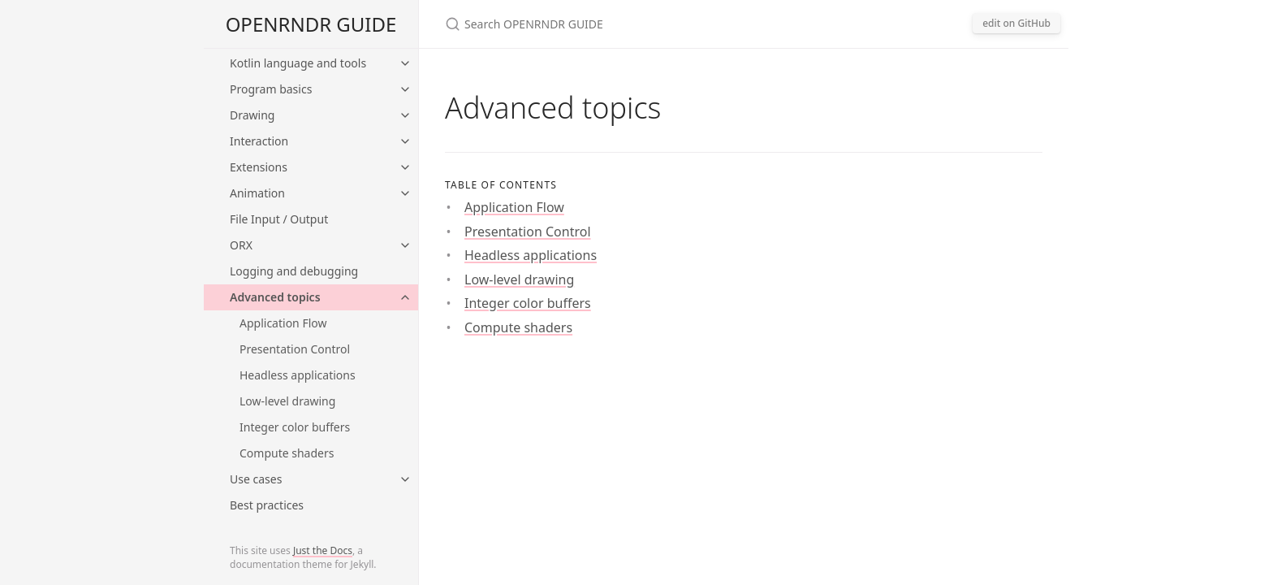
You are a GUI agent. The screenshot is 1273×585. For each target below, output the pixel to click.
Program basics (271, 89)
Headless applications (297, 375)
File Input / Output (279, 219)
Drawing (252, 115)
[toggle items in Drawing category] (405, 115)
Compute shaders (286, 453)
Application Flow (282, 323)
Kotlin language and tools (298, 63)
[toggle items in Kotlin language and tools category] (405, 63)
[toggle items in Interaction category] (405, 141)
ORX (241, 245)
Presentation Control (294, 349)
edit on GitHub (1016, 23)
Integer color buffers (294, 427)
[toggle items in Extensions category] (405, 167)
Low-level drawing (287, 401)
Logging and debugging (294, 271)
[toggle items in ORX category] (405, 245)
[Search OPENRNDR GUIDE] (636, 24)
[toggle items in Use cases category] (405, 479)
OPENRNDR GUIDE (311, 24)
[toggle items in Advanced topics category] (405, 297)
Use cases (256, 479)
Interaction (259, 141)
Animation (257, 193)
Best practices (267, 505)
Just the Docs (322, 550)
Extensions (258, 167)
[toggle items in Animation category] (405, 193)
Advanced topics (275, 297)
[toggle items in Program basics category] (405, 89)
